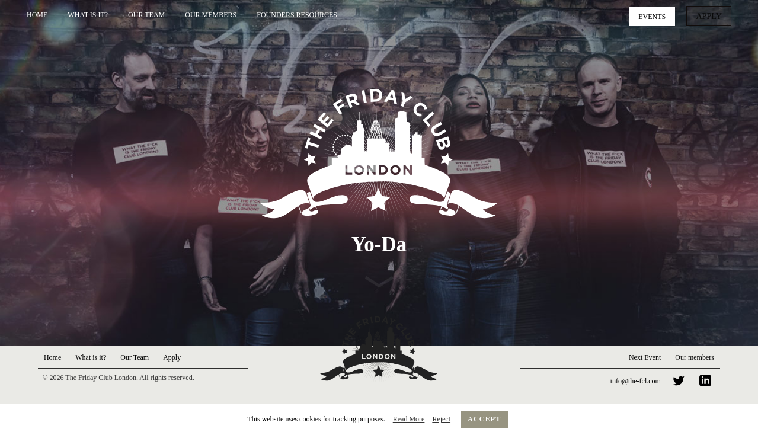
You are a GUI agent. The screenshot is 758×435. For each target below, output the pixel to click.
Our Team (146, 15)
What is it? (88, 15)
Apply (711, 15)
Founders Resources (297, 15)
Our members (694, 357)
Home (37, 15)
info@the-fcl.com (635, 381)
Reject (441, 419)
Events (656, 15)
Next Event (645, 357)
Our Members (210, 15)
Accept (484, 419)
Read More (409, 419)
